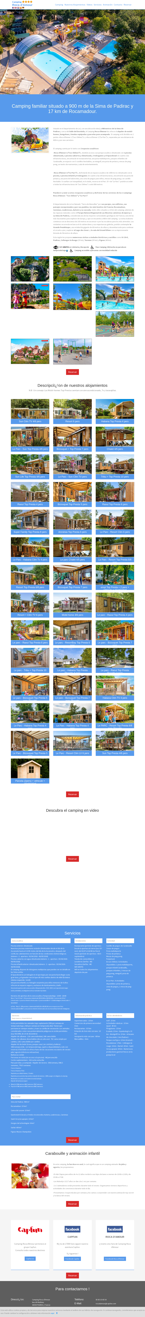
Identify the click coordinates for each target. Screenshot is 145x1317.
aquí (52, 1313)
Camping (59, 4)
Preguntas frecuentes (104, 1306)
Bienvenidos (25, 1302)
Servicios (98, 4)
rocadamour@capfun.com (106, 1276)
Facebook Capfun (72, 1231)
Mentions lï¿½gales (78, 1306)
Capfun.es (30, 1231)
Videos (89, 4)
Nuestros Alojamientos (75, 4)
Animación (107, 4)
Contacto (118, 4)
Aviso (54, 1302)
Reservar (127, 4)
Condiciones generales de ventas (46, 1306)
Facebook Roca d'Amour (114, 1231)
